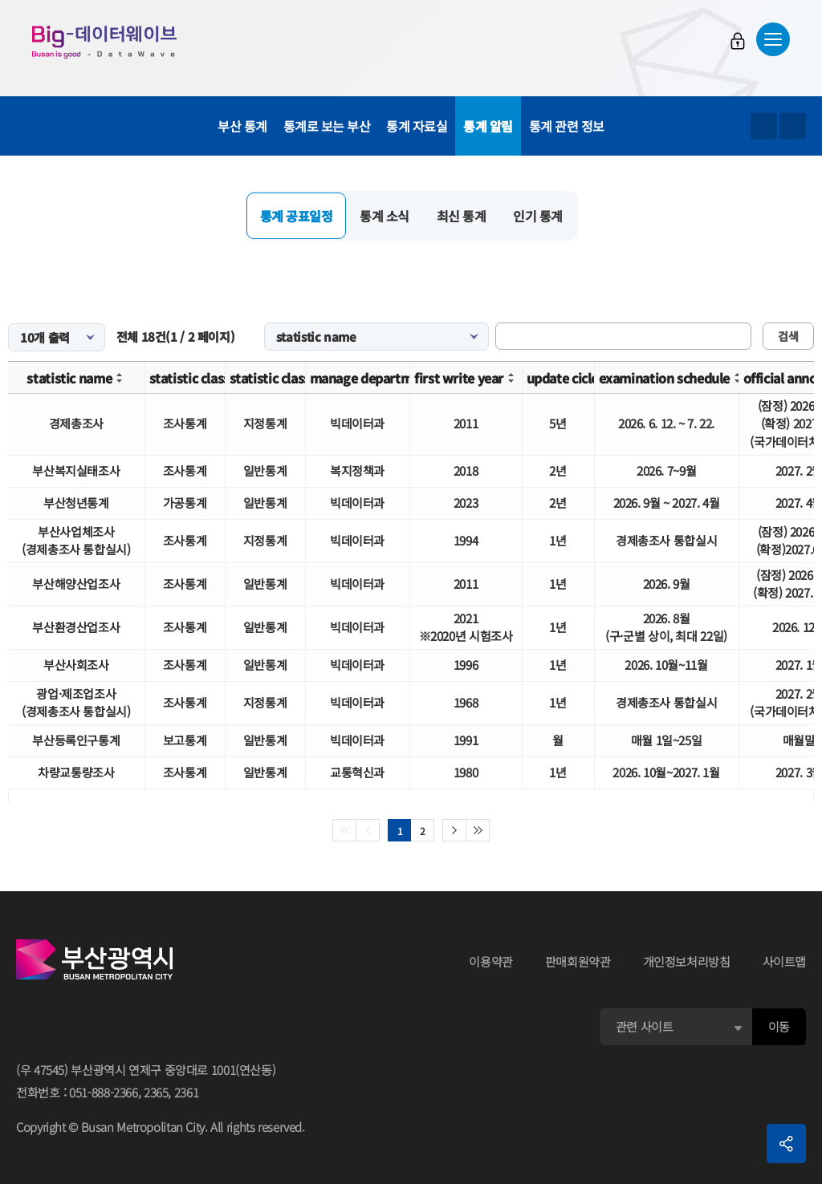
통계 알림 (488, 126)
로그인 (737, 41)
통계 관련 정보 (566, 126)
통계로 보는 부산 (327, 126)
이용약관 (491, 961)
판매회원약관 (578, 961)
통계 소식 (384, 215)
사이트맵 (785, 961)
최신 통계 (461, 215)
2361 (186, 1092)
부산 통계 (242, 126)
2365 (156, 1092)
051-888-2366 (103, 1092)
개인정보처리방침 (686, 961)
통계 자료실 (416, 126)
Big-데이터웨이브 (104, 42)
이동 (779, 1026)
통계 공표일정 (296, 215)
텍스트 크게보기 (764, 126)
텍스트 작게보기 (792, 126)
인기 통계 (538, 215)
